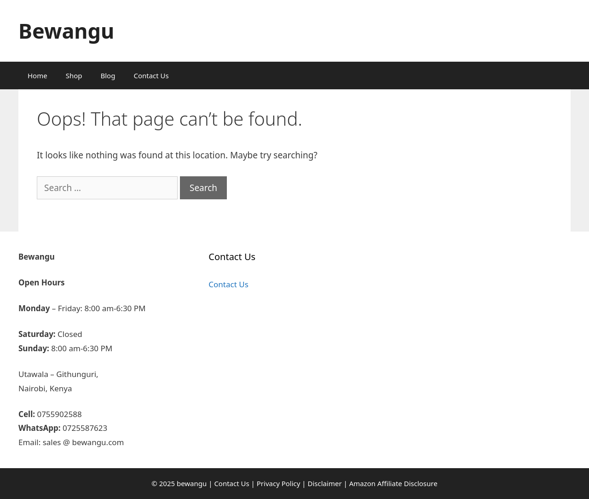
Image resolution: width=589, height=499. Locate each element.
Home (37, 75)
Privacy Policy (278, 483)
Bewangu (66, 31)
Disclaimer (325, 483)
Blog (108, 75)
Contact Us (150, 75)
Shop (74, 75)
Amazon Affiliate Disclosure (393, 483)
